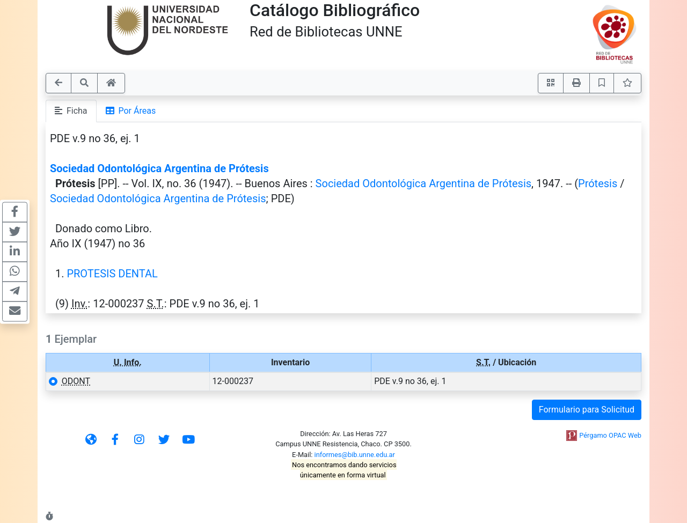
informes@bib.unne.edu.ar (355, 455)
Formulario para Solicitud (586, 409)
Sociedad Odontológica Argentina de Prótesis (159, 168)
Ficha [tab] (71, 111)
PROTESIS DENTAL (112, 273)
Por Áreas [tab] (131, 111)
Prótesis (597, 183)
